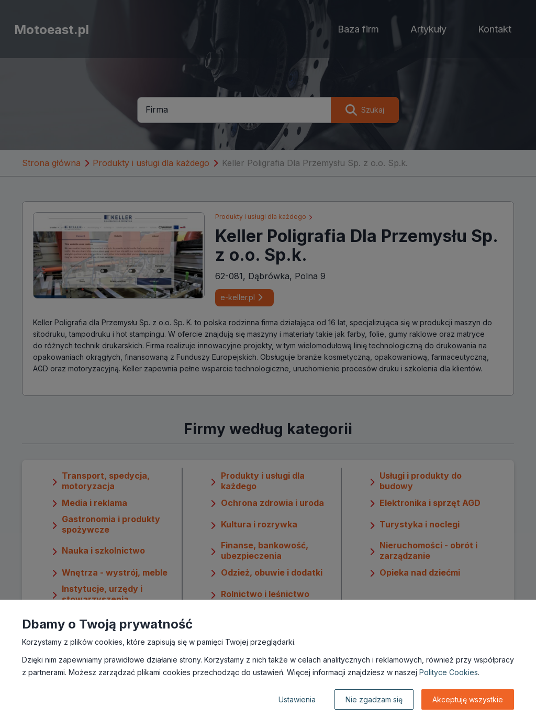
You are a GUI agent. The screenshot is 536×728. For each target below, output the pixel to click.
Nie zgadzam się (374, 699)
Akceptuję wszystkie (467, 699)
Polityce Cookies (448, 672)
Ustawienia (297, 699)
